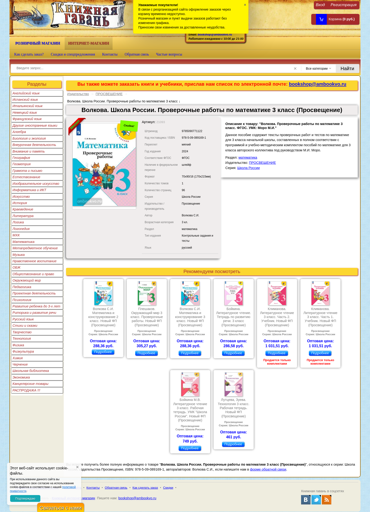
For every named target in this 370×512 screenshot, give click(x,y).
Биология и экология (29, 138)
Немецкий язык (25, 112)
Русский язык (23, 319)
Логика (18, 222)
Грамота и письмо (27, 171)
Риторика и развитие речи (34, 312)
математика (248, 157)
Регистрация (344, 4)
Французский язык (27, 119)
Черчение (20, 364)
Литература (23, 216)
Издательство (78, 94)
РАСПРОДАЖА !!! (26, 390)
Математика (23, 242)
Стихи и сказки (25, 325)
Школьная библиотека (31, 371)
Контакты (110, 54)
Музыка (19, 255)
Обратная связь (137, 54)
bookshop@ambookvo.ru (215, 34)
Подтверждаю (25, 498)
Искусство (21, 196)
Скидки (168, 487)
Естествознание (26, 177)
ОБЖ (17, 267)
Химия (18, 358)
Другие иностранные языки (35, 125)
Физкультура (23, 351)
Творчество (22, 332)
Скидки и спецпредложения (73, 54)
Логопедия (21, 229)
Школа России (248, 168)
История (20, 203)
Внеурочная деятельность (34, 145)
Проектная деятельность (34, 293)
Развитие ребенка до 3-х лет (36, 306)
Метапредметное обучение (35, 248)
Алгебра (19, 132)
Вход (320, 4)
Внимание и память (29, 151)
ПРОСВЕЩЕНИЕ (109, 94)
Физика (18, 345)
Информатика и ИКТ (29, 190)
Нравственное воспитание (35, 261)
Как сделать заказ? (29, 54)
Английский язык (26, 93)
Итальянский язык (27, 106)
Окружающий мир (27, 280)
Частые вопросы (169, 54)
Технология (22, 338)
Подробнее (103, 352)
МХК (16, 235)
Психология (22, 300)
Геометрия (22, 164)
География (21, 158)
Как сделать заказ (145, 487)
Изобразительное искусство (36, 183)
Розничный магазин (37, 43)
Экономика (21, 377)
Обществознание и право (33, 274)
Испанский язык (25, 99)
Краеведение (23, 209)
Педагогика (22, 287)
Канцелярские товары (30, 384)
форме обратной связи (268, 469)
